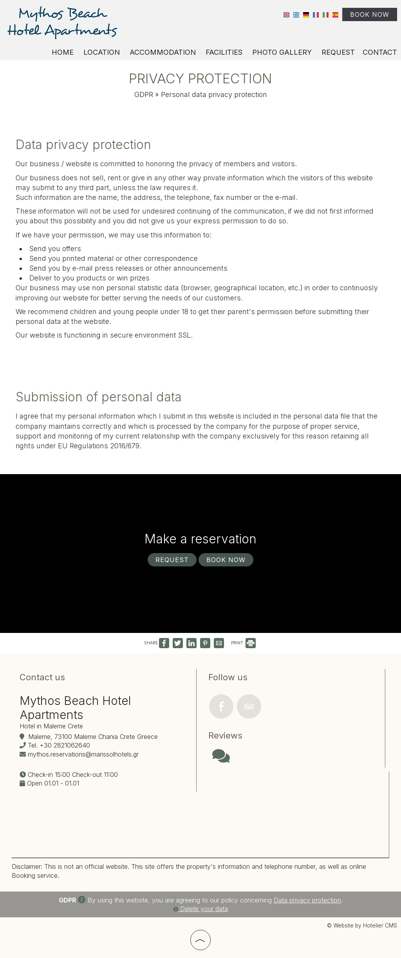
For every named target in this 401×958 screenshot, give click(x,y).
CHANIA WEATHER (294, 804)
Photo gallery (282, 52)
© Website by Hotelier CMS (362, 925)
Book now (369, 14)
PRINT (243, 642)
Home (63, 52)
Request (338, 52)
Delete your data (200, 909)
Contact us (42, 677)
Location (101, 52)
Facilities (224, 52)
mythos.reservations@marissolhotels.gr (83, 754)
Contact (380, 52)
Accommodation (163, 52)
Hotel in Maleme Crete (51, 726)
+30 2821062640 (65, 745)
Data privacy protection (307, 900)
